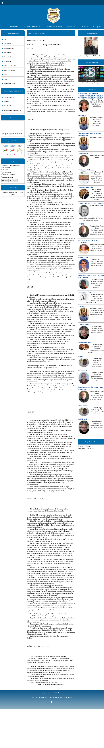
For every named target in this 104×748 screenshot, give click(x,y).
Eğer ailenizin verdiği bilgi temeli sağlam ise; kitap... (94, 300)
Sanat (4, 74)
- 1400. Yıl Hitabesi (84, 446)
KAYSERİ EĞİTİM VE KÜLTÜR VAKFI (60, 27)
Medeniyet (82, 115)
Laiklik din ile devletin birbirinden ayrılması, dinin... (96, 425)
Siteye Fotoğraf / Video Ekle (11, 110)
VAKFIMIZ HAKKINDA (32, 27)
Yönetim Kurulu (8, 48)
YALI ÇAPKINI (83, 153)
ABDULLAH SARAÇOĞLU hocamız (91, 203)
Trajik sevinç (83, 406)
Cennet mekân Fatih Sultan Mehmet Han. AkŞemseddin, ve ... (97, 312)
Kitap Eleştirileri (8, 70)
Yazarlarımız (6, 61)
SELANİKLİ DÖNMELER (87, 292)
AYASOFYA (82, 306)
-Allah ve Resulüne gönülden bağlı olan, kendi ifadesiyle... (97, 263)
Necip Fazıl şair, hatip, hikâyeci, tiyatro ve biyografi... (97, 248)
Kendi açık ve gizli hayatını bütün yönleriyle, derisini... (97, 232)
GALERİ (83, 27)
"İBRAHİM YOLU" (84, 342)
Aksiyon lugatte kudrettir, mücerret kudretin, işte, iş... (97, 330)
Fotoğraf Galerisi (8, 97)
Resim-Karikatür (8, 57)
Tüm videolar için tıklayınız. (91, 83)
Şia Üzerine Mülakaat (86, 170)
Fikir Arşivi (6, 106)
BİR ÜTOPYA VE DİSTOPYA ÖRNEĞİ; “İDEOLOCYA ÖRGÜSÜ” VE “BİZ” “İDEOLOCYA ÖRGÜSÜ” (90, 96)
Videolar (5, 101)
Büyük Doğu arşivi (8, 83)
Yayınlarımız (6, 52)
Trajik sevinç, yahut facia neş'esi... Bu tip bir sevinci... (97, 412)
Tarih (4, 39)
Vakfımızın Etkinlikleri (10, 66)
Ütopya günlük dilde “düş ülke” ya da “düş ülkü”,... (97, 104)
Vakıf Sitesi (68, 697)
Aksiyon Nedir (83, 324)
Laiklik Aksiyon (84, 419)
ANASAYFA (14, 27)
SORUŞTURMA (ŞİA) (85, 187)
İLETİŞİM (96, 27)
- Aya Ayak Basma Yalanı (86, 448)
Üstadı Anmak (83, 257)
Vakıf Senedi (6, 43)
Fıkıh (4, 79)
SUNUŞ (81, 224)
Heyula (80, 356)
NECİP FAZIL (83, 370)
